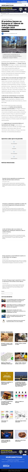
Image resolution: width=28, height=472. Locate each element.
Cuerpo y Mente (4, 459)
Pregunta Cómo (10, 460)
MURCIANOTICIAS (8, 5)
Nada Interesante (14, 157)
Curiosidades (16, 460)
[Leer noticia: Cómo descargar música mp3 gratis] (21, 415)
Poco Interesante (14, 152)
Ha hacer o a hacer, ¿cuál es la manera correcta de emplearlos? (6, 344)
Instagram (7, 461)
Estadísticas (22, 461)
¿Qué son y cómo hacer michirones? (20, 441)
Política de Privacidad (16, 470)
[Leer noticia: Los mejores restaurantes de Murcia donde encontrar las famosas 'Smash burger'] (7, 395)
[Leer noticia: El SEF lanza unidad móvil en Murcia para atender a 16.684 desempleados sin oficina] (4, 316)
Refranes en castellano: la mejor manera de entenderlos (7, 383)
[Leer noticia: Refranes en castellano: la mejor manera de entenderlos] (7, 376)
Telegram (11, 461)
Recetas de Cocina (11, 459)
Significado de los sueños (19, 459)
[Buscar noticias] (26, 0)
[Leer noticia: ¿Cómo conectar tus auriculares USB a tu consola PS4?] (7, 434)
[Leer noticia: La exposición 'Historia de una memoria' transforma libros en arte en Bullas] (4, 321)
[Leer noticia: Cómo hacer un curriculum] (7, 415)
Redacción (6, 33)
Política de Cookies (18, 469)
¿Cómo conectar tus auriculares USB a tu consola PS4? (5, 441)
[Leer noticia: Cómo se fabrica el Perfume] (21, 395)
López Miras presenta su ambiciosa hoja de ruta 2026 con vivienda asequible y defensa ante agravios (15, 306)
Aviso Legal (24, 469)
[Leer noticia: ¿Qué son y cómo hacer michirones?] (21, 434)
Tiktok (15, 461)
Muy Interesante (14, 142)
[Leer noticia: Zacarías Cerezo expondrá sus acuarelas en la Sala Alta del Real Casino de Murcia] (14, 170)
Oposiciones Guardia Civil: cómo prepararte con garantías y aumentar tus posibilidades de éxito (16, 311)
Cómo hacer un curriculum (4, 421)
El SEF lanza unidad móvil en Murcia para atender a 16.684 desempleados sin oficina (16, 316)
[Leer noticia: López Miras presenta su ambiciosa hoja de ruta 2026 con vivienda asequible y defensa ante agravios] (4, 305)
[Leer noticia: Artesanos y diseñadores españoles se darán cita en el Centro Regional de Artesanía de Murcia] (14, 195)
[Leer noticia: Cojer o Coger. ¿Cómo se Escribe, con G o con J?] (21, 357)
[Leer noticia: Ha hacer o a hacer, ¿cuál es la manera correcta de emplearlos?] (7, 337)
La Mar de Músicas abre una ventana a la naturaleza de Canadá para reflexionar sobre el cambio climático (13, 230)
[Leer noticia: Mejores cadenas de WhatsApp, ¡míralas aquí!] (7, 357)
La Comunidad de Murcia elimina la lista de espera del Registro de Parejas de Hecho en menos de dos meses (15, 300)
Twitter (18, 461)
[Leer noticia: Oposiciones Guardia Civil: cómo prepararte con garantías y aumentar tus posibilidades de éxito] (4, 310)
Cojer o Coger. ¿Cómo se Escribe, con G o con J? (20, 363)
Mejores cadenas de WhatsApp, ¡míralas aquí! (6, 363)
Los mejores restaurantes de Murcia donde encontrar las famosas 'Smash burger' (7, 403)
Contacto (9, 470)
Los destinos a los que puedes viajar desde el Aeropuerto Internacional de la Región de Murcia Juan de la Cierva (21, 384)
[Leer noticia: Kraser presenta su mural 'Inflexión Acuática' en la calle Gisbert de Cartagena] (14, 247)
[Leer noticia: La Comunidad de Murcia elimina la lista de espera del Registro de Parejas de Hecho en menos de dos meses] (4, 300)
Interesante (14, 147)
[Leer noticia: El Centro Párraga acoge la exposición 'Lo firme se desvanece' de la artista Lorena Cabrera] (14, 271)
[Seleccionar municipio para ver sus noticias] (22, 1)
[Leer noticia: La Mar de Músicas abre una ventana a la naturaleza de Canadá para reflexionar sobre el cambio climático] (14, 220)
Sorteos (24, 0)
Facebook (3, 461)
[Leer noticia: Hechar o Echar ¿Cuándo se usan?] (21, 337)
